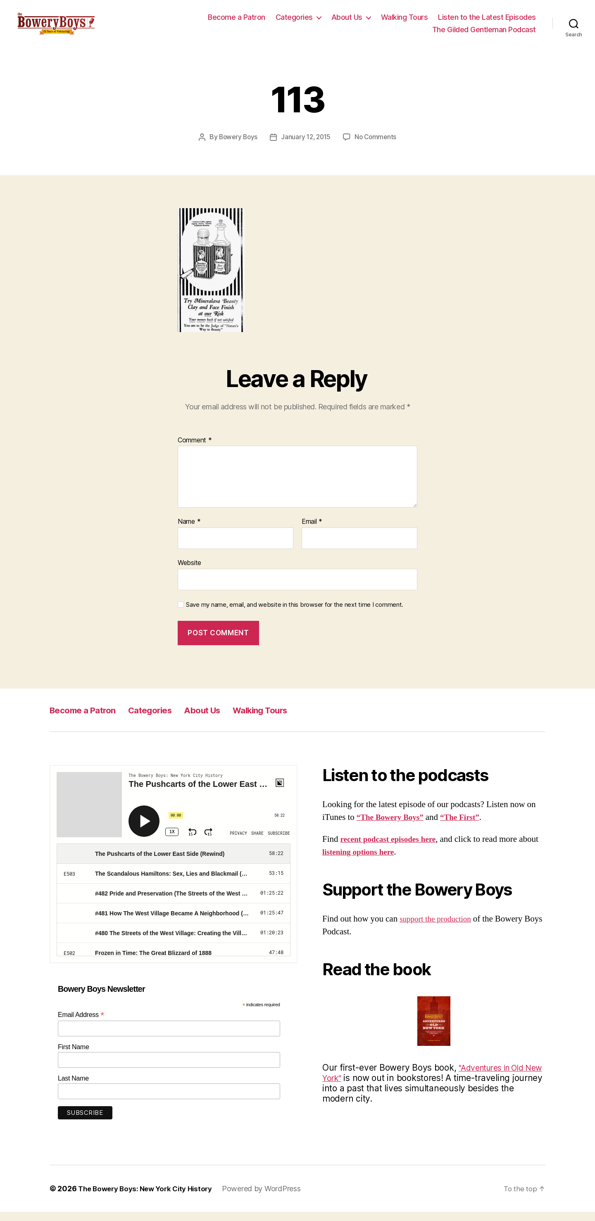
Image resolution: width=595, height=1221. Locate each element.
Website (189, 572)
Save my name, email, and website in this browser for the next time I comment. (294, 614)
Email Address (81, 1024)
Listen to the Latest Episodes (487, 22)
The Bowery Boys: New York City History (149, 1197)
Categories (294, 22)
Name (189, 530)
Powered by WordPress (270, 1197)
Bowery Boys (236, 146)
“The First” (468, 826)
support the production (439, 928)
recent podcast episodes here (392, 848)
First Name (73, 1055)
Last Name (73, 1087)
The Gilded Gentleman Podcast (484, 34)
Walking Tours (404, 22)
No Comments (377, 146)
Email (312, 530)
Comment (195, 449)
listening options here (383, 861)
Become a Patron (236, 22)
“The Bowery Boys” (393, 826)
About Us (346, 22)
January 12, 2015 (306, 146)
